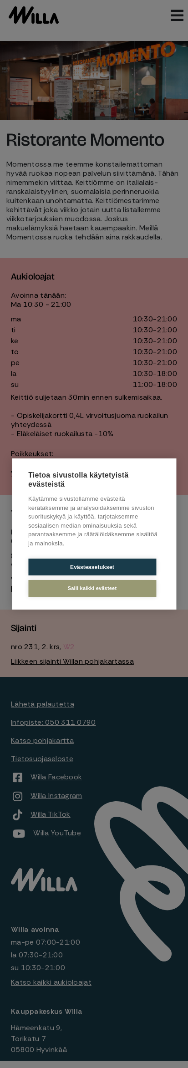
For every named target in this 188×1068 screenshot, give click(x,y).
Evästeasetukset (92, 567)
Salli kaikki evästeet (92, 588)
